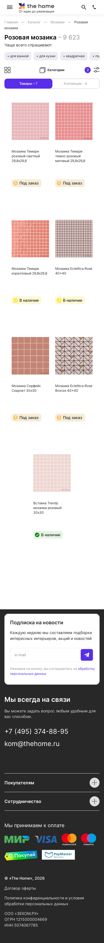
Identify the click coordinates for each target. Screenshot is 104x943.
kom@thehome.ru (32, 744)
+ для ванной (18, 56)
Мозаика (57, 22)
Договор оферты (20, 888)
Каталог (35, 22)
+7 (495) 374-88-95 (36, 731)
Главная (11, 22)
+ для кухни (45, 56)
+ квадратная (74, 56)
